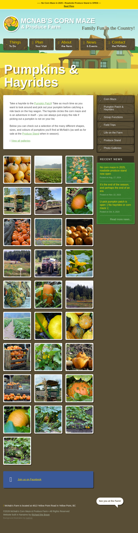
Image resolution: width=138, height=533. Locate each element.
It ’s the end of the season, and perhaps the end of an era (115, 187)
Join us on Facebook (29, 479)
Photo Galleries (110, 148)
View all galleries (20, 140)
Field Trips (108, 125)
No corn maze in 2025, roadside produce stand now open (113, 170)
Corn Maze (108, 99)
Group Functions (111, 117)
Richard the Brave (41, 514)
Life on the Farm (111, 132)
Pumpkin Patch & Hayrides (112, 108)
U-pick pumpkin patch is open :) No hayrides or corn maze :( (115, 204)
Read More (69, 6)
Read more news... (121, 219)
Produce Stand (30, 133)
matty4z (29, 518)
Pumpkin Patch (43, 103)
